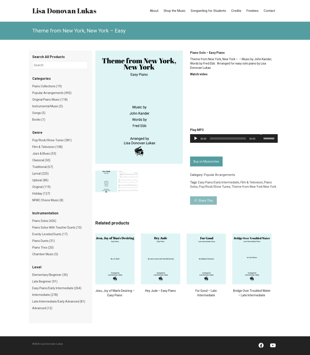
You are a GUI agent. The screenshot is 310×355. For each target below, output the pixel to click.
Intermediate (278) (45, 295)
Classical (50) (41, 160)
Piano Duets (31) (43, 241)
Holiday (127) (41, 193)
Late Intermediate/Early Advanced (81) (58, 301)
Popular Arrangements (219, 175)
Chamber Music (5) (45, 254)
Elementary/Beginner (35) (50, 275)
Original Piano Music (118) (50, 99)
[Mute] (260, 133)
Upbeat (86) (40, 180)
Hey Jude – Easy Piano (160, 290)
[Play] (196, 138)
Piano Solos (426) (44, 221)
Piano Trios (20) (43, 247)
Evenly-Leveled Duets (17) (50, 234)
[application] (234, 138)
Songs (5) (38, 113)
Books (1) (38, 119)
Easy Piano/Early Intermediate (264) (56, 288)
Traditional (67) (42, 167)
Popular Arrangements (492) (51, 93)
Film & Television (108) (47, 147)
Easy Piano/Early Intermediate (218, 182)
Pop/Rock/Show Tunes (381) (52, 140)
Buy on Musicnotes (206, 161)
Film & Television (251, 182)
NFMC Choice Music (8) (47, 200)
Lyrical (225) (40, 173)
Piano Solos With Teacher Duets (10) (57, 227)
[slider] (228, 138)
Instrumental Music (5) (47, 106)
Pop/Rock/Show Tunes (214, 186)
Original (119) (41, 187)
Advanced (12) (42, 308)
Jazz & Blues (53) (44, 153)
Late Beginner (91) (44, 281)
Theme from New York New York (254, 186)
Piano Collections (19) (47, 86)
